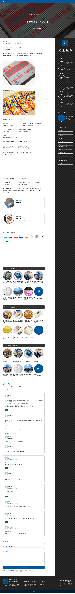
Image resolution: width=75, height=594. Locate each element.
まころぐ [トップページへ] (3, 1)
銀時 (9, 487)
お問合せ (61, 163)
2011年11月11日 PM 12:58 (13, 504)
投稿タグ (61, 133)
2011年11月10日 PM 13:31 (13, 460)
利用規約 (12, 571)
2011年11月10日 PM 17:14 (13, 417)
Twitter (60, 50)
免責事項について (63, 152)
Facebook (63, 50)
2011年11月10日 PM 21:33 (13, 488)
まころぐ (36, 592)
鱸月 (9, 459)
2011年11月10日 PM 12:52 (13, 397)
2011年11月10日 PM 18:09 (13, 448)
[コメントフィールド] (24, 559)
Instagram (67, 50)
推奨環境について (63, 147)
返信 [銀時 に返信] (6, 497)
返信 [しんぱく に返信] (6, 522)
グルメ (14, 182)
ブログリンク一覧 (63, 160)
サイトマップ (62, 155)
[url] (24, 549)
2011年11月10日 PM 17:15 (13, 475)
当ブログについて (63, 144)
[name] (24, 544)
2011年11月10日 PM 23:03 (13, 515)
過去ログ (61, 135)
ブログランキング (63, 141)
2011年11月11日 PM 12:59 (13, 529)
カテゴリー (61, 130)
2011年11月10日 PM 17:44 (13, 439)
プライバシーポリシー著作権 (65, 149)
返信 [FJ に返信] (6, 410)
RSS (71, 50)
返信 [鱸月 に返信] (6, 468)
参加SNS (61, 138)
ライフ (15, 188)
